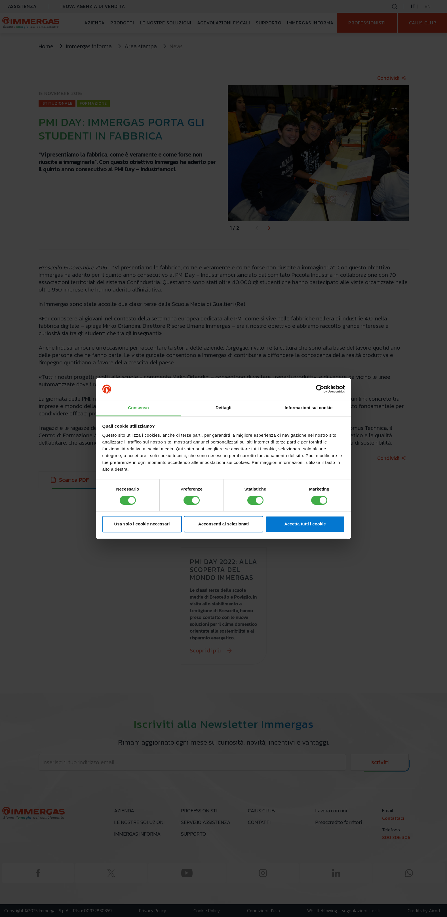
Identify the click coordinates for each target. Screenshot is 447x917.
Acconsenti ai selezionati (223, 523)
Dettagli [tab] (223, 407)
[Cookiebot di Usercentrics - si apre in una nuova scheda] (320, 389)
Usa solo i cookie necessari (142, 523)
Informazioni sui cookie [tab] (309, 407)
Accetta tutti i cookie (305, 523)
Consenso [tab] (138, 407)
